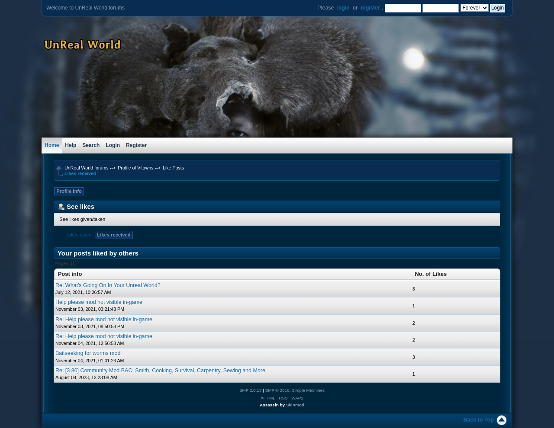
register (370, 8)
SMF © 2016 (277, 390)
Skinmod (295, 404)
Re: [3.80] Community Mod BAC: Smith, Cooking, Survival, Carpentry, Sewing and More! (161, 370)
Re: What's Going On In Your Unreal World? (108, 285)
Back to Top (479, 420)
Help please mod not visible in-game (98, 302)
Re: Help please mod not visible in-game (103, 319)
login (343, 8)
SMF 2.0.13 (250, 390)
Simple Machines (308, 390)
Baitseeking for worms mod (87, 353)
